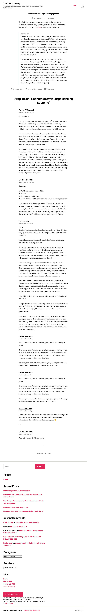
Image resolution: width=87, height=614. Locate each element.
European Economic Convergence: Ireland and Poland (23, 511)
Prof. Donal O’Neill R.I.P (18, 526)
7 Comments (51, 89)
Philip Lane (38, 18)
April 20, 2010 (51, 18)
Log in (5, 579)
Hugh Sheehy (8, 522)
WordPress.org (9, 586)
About (75, 5)
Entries (7, 581)
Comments (9, 584)
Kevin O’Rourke (8, 537)
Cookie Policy (8, 603)
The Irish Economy (12, 3)
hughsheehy (7, 543)
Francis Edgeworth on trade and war (16, 491)
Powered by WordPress (33, 610)
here (39, 27)
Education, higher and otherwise (27, 522)
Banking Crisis (19, 89)
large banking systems (35, 89)
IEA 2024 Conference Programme (15, 507)
